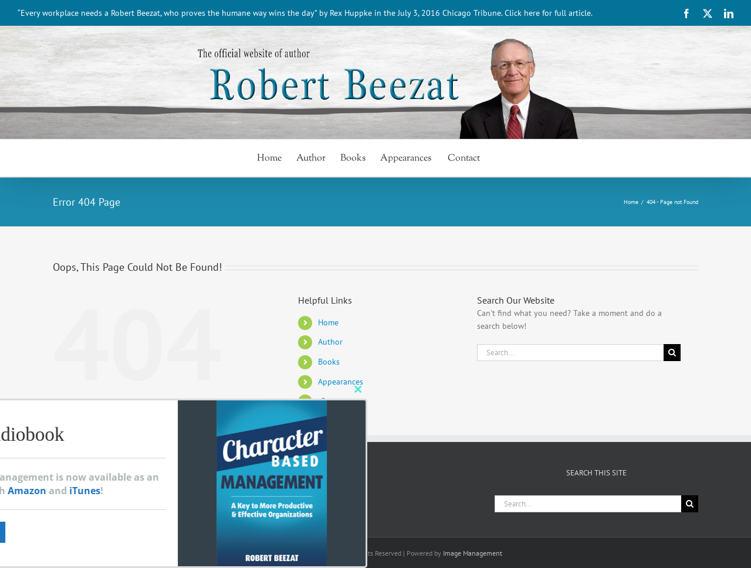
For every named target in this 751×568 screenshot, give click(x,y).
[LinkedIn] (172, 500)
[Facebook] (136, 500)
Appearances (340, 381)
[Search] (672, 352)
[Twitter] (154, 500)
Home (328, 322)
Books (329, 361)
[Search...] (570, 352)
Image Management (472, 553)
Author (330, 341)
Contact (333, 401)
